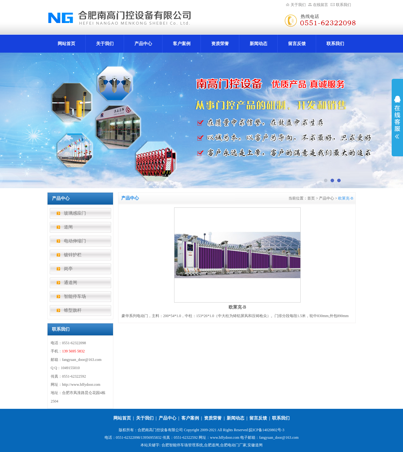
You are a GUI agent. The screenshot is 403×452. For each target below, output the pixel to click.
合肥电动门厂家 (233, 445)
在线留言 (320, 5)
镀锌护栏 (73, 254)
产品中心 (143, 43)
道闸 (68, 227)
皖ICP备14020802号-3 (266, 430)
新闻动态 (258, 43)
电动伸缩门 (75, 241)
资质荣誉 (220, 43)
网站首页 (66, 43)
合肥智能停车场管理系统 (182, 445)
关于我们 (298, 5)
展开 (397, 117)
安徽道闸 (255, 445)
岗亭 (68, 268)
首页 (311, 198)
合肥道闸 (211, 445)
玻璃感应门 (75, 213)
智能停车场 (75, 296)
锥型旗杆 (73, 310)
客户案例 (181, 43)
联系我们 (343, 5)
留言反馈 (297, 43)
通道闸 (70, 282)
